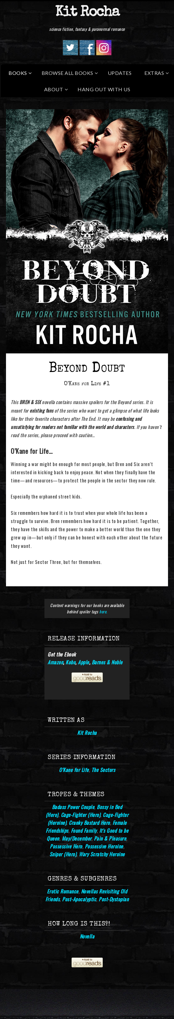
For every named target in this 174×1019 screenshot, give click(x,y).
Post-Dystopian (114, 899)
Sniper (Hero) (63, 854)
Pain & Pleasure (110, 838)
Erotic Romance (62, 891)
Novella (87, 936)
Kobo (70, 662)
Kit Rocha (87, 13)
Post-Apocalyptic (79, 899)
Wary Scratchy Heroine (102, 854)
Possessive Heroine (104, 846)
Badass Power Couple (73, 807)
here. (103, 611)
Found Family (84, 830)
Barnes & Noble (107, 662)
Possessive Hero (66, 846)
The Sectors (103, 770)
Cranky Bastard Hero (89, 822)
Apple (83, 662)
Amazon (55, 662)
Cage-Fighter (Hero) (81, 815)
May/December (76, 838)
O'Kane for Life (74, 770)
